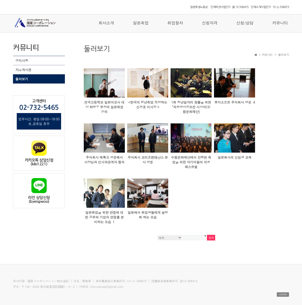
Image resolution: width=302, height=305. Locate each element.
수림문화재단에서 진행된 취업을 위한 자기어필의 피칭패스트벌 (191, 162)
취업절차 (175, 23)
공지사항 (21, 60)
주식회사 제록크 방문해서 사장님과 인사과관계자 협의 (104, 159)
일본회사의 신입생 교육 (234, 157)
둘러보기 (21, 79)
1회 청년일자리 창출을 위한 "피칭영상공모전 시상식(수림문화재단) (191, 107)
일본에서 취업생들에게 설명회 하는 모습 (148, 215)
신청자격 (209, 23)
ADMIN (283, 294)
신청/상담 (244, 23)
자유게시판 (23, 69)
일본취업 (140, 23)
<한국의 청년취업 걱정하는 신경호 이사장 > (147, 104)
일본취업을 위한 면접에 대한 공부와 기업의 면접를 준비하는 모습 (104, 217)
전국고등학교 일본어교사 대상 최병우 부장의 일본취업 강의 (104, 107)
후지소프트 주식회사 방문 (234, 102)
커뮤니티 (280, 23)
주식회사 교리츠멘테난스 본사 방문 (148, 159)
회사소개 (106, 23)
